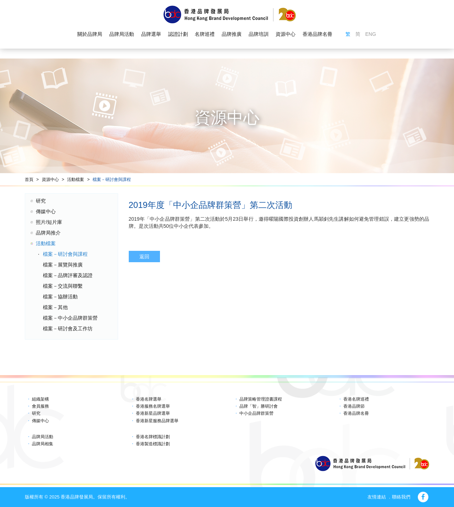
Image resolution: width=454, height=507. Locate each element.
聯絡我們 (401, 497)
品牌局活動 (121, 34)
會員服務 (40, 406)
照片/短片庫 (49, 222)
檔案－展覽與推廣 (63, 265)
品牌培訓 (258, 34)
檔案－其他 (55, 307)
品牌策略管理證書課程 (260, 399)
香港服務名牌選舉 (153, 406)
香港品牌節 (354, 406)
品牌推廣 (232, 34)
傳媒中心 (46, 211)
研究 (41, 201)
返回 (144, 256)
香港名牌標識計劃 (153, 436)
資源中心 (285, 34)
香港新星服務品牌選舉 (157, 420)
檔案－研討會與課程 (112, 179)
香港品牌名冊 (317, 34)
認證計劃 (178, 34)
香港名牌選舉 (148, 399)
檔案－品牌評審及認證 (68, 275)
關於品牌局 (89, 34)
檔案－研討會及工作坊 (68, 328)
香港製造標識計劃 (153, 443)
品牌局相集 (42, 443)
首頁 (29, 179)
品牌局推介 (48, 233)
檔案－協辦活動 (60, 296)
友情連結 (376, 497)
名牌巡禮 (205, 34)
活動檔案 (75, 179)
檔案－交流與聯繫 (63, 286)
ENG (370, 34)
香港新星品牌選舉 (153, 413)
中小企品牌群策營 (256, 413)
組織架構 (40, 399)
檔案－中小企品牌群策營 (70, 318)
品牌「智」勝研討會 (258, 406)
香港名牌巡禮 (356, 399)
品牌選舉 (151, 34)
